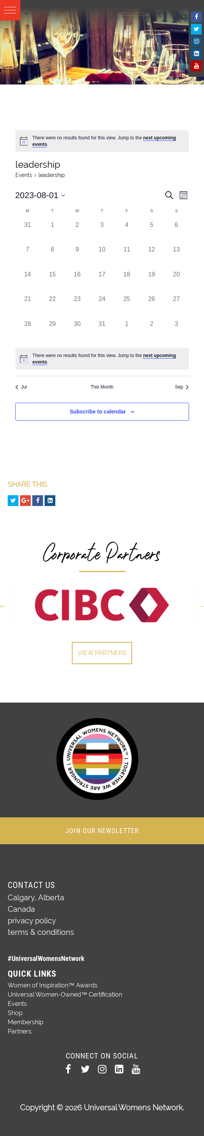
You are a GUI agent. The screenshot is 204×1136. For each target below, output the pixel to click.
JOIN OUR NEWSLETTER (102, 831)
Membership (25, 1022)
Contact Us (31, 885)
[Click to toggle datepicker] (40, 195)
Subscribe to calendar (98, 411)
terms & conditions (41, 932)
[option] (102, 605)
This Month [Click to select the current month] (102, 387)
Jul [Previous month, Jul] (21, 387)
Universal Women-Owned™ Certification (65, 994)
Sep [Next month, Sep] (182, 387)
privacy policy (32, 920)
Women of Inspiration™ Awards (53, 985)
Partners (20, 1031)
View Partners (102, 652)
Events (23, 175)
